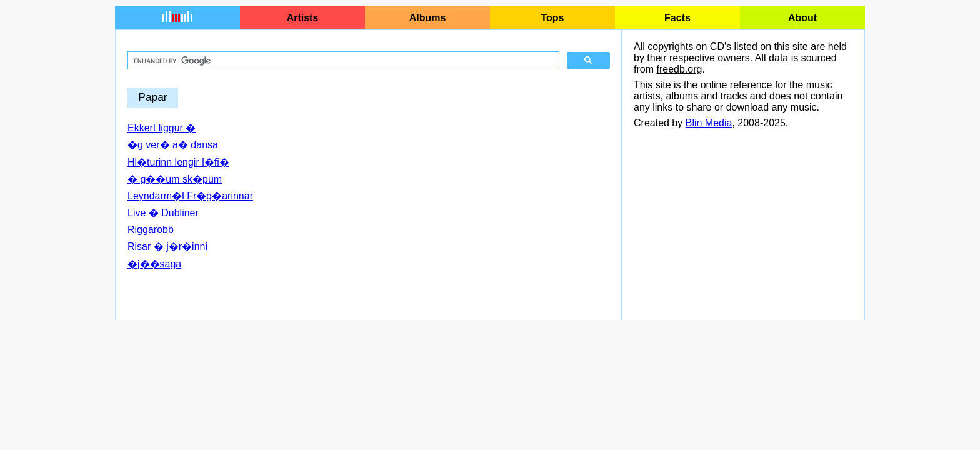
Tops (552, 17)
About (802, 17)
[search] (342, 60)
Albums (427, 17)
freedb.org (679, 69)
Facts (677, 17)
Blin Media (709, 123)
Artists (303, 17)
